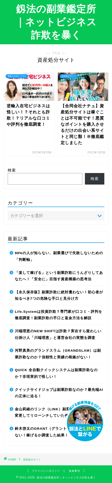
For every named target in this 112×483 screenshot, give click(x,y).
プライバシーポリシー (46, 470)
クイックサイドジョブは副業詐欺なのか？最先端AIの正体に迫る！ (59, 393)
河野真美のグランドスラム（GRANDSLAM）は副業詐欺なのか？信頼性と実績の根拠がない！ (58, 354)
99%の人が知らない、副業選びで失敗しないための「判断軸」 (59, 256)
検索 (12, 170)
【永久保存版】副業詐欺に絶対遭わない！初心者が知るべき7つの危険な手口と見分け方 (59, 295)
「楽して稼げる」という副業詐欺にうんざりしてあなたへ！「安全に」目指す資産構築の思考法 (59, 276)
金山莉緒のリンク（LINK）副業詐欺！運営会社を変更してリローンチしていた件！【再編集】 (58, 412)
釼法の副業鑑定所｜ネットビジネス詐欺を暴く (56, 22)
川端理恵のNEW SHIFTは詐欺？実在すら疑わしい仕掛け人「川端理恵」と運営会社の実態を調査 (58, 334)
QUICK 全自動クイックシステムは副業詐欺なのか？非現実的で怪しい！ (56, 373)
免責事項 (74, 470)
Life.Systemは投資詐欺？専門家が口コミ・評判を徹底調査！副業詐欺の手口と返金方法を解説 (58, 315)
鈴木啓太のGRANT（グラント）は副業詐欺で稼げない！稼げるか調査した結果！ (58, 432)
